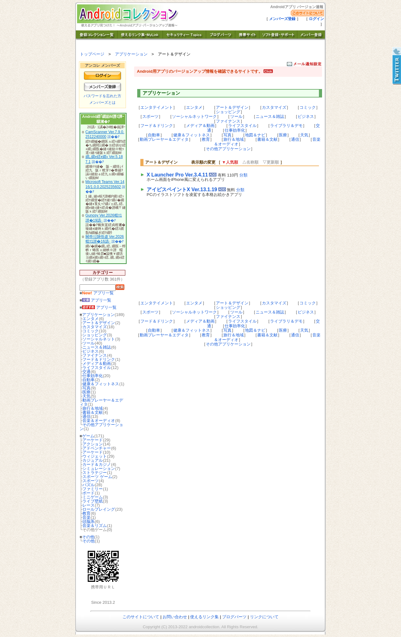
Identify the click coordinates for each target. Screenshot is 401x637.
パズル (88, 484)
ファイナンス (94, 355)
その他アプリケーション (101, 426)
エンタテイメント (156, 107)
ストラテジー (94, 472)
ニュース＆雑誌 (96, 347)
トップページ (92, 54)
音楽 (86, 517)
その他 (88, 536)
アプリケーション (131, 54)
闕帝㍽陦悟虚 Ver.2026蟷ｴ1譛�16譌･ (105, 239)
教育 (86, 513)
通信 (86, 416)
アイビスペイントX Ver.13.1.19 (182, 189)
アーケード (92, 440)
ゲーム (88, 436)
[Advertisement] (198, 248)
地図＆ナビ (255, 135)
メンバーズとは (102, 102)
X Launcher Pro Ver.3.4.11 (177, 174)
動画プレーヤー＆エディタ (101, 402)
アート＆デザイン (98, 322)
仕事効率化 (92, 375)
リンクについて (264, 616)
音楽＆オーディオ (98, 420)
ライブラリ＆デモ (286, 125)
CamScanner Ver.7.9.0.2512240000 (105, 134)
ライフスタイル (96, 367)
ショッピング (94, 335)
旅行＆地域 (92, 408)
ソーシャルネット (98, 339)
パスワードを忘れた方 (102, 96)
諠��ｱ (113, 137)
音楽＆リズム (94, 525)
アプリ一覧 (98, 293)
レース (88, 505)
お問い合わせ (175, 616)
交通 (86, 371)
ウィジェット (94, 456)
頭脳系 (88, 521)
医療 (86, 392)
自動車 (88, 379)
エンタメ (90, 318)
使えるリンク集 (204, 616)
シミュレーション (98, 468)
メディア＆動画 (96, 363)
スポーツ (90, 480)
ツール (88, 343)
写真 (86, 388)
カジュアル (92, 460)
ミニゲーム (92, 497)
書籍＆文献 (92, 412)
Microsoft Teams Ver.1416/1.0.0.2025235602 (105, 184)
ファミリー (92, 489)
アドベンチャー (96, 448)
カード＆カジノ (96, 464)
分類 (243, 175)
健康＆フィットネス (100, 384)
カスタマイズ (94, 326)
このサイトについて (140, 616)
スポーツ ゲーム (97, 476)
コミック (90, 331)
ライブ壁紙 (92, 501)
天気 (86, 396)
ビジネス (90, 351)
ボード (88, 493)
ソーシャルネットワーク (194, 116)
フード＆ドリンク (98, 359)
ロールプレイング (98, 509)
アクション (92, 444)
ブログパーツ (234, 616)
